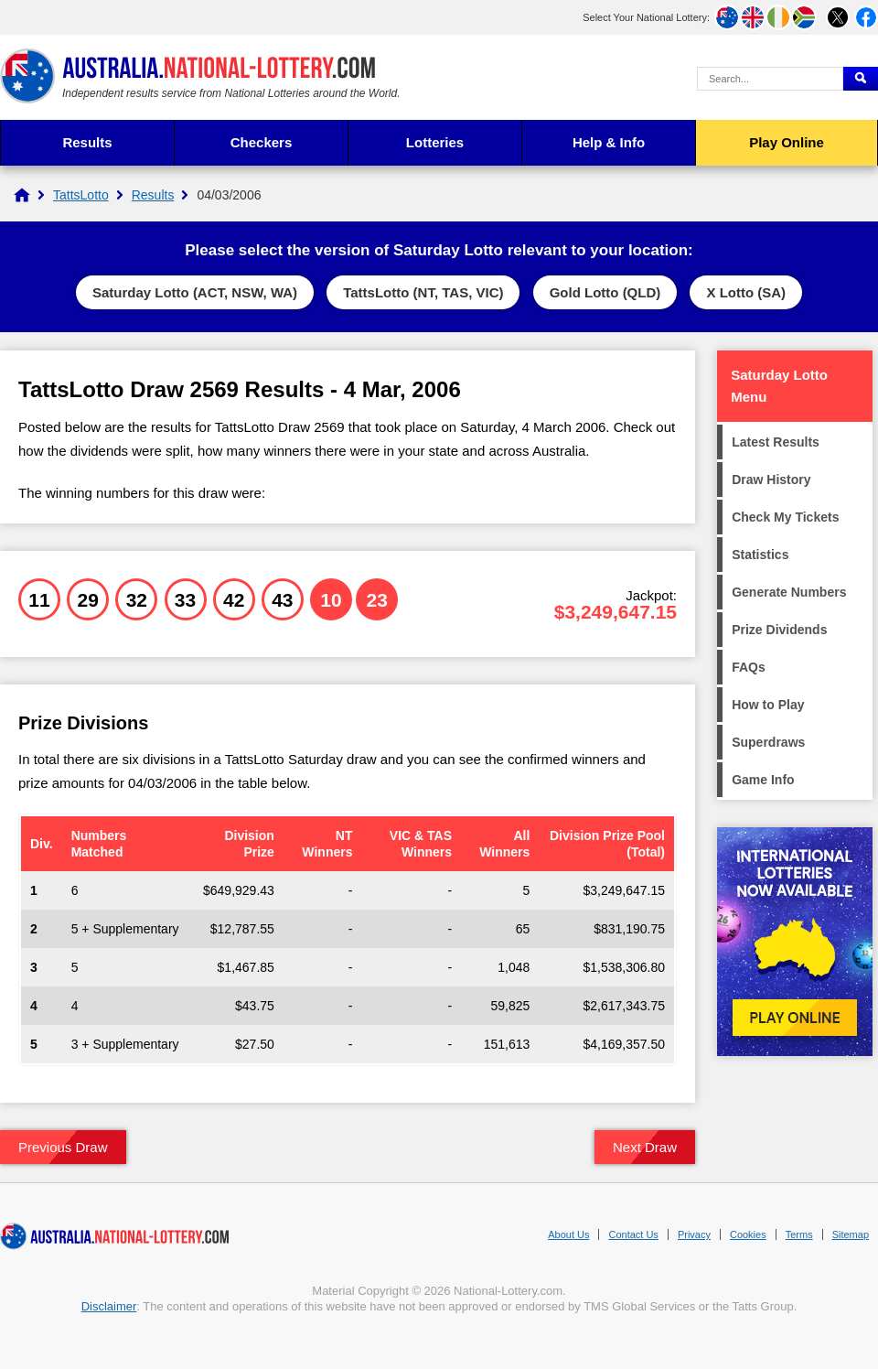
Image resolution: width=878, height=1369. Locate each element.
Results (87, 142)
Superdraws (768, 742)
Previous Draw (63, 1147)
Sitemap (850, 1234)
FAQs (749, 667)
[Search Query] (770, 79)
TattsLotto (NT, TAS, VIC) (423, 292)
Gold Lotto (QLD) (605, 292)
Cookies (748, 1234)
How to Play (768, 704)
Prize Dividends (779, 629)
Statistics (760, 554)
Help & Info (609, 142)
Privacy (694, 1234)
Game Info (763, 779)
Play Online (786, 142)
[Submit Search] (860, 79)
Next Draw (645, 1147)
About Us (568, 1234)
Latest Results (775, 442)
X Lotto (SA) (746, 292)
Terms (799, 1234)
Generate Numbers (789, 592)
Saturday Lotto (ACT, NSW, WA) (194, 292)
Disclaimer (109, 1306)
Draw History (771, 479)
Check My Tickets (785, 517)
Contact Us (633, 1234)
